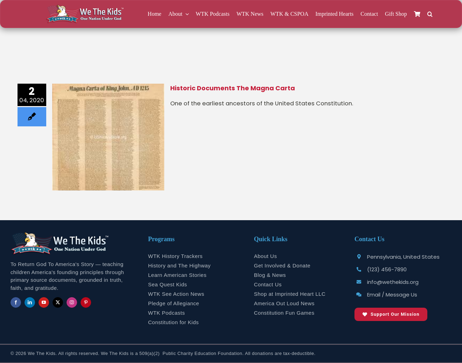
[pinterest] (86, 302)
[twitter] (58, 302)
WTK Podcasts (166, 313)
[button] (430, 14)
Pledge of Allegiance (173, 303)
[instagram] (72, 302)
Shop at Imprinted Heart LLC (289, 294)
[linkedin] (30, 302)
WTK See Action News (176, 294)
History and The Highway (179, 265)
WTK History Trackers (175, 256)
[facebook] (16, 302)
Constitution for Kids (173, 322)
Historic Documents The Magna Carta (232, 88)
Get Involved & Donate (282, 265)
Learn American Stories (177, 275)
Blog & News (270, 275)
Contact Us (268, 284)
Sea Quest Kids (167, 284)
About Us (265, 256)
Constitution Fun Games (284, 313)
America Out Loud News (284, 303)
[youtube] (44, 302)
